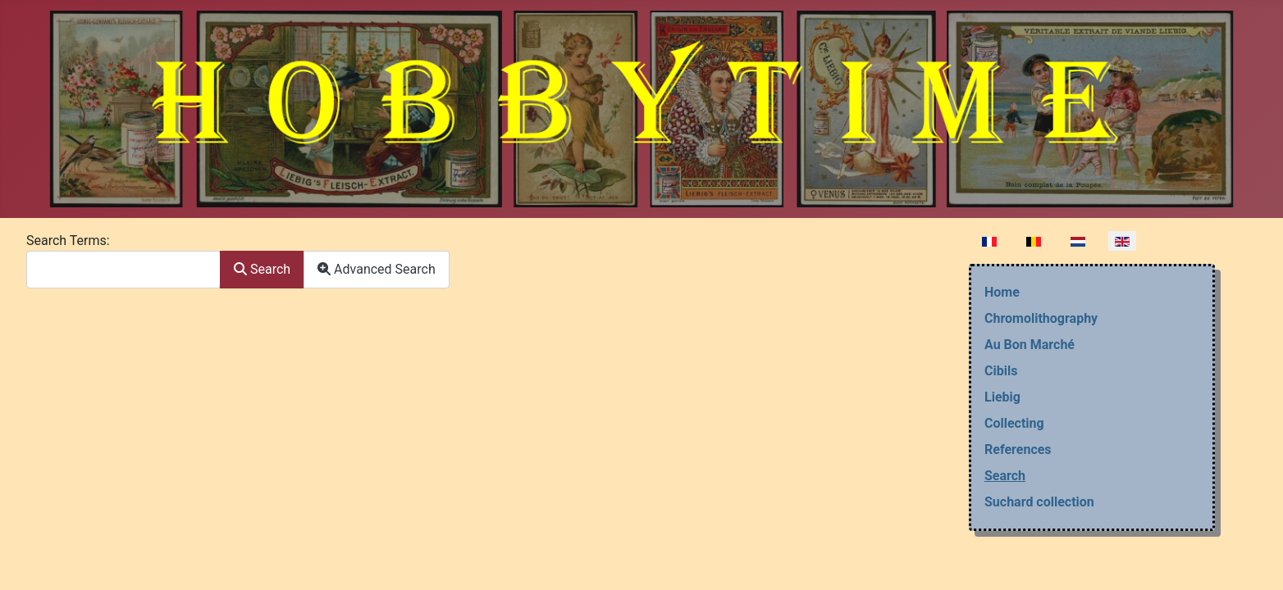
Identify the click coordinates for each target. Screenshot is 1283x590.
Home (1002, 292)
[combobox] (123, 269)
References (1018, 449)
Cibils (1000, 371)
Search (262, 269)
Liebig (1002, 397)
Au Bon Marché (1029, 344)
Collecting (1014, 423)
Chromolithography (1041, 318)
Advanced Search (376, 269)
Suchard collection (1039, 502)
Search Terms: (68, 240)
